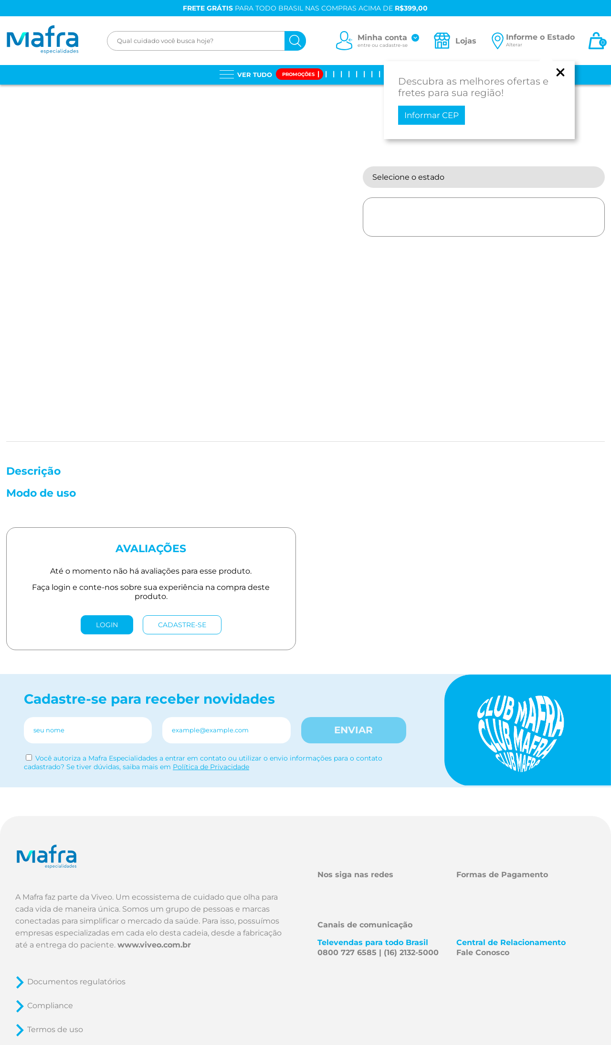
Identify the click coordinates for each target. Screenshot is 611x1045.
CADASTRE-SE (182, 624)
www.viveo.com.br (154, 944)
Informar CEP (431, 115)
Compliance (50, 1005)
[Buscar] (295, 41)
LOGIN (107, 624)
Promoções (298, 74)
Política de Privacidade (211, 766)
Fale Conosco (482, 952)
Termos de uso (55, 1029)
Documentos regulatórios (76, 981)
